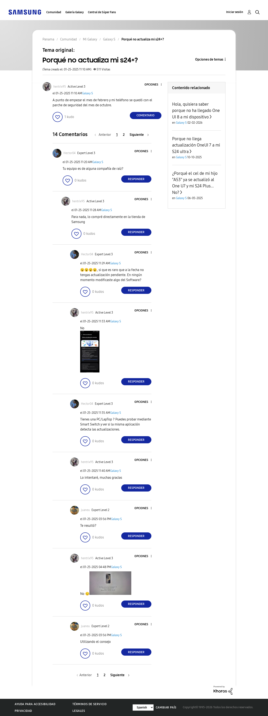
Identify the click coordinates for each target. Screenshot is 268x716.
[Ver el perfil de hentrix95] (59, 86)
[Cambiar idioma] (143, 707)
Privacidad (23, 711)
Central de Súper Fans (102, 12)
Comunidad (53, 12)
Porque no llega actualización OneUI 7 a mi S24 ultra (196, 145)
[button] (154, 85)
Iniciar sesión (234, 12)
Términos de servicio (89, 704)
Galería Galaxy (74, 12)
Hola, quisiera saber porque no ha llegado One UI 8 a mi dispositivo (196, 110)
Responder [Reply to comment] (136, 179)
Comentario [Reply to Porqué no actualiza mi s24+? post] (146, 115)
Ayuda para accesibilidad (35, 704)
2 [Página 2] (124, 135)
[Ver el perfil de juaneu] (85, 510)
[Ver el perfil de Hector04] (69, 153)
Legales (78, 711)
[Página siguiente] (139, 134)
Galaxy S (87, 93)
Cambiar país (166, 707)
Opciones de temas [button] (209, 59)
